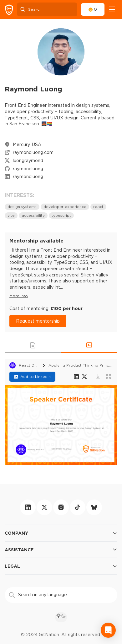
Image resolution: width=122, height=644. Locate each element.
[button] (33, 345)
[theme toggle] (61, 617)
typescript (61, 215)
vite (11, 215)
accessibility (33, 215)
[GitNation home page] (9, 9)
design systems (22, 207)
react (98, 207)
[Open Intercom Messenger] (108, 630)
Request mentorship (38, 321)
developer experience (64, 207)
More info (18, 296)
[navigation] (112, 9)
